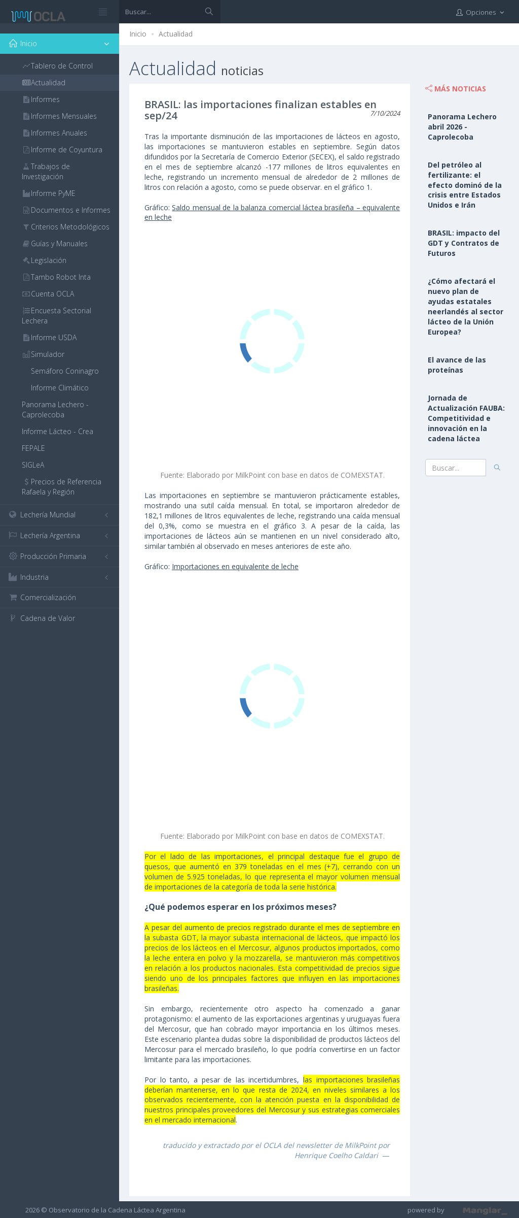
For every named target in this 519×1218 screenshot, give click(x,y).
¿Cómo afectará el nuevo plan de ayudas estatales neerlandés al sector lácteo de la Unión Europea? (465, 306)
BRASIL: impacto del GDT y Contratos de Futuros (464, 243)
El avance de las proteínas (457, 365)
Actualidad (176, 34)
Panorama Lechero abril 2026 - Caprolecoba (462, 127)
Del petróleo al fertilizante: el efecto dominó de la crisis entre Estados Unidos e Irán (465, 185)
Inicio (137, 34)
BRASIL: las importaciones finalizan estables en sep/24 (260, 109)
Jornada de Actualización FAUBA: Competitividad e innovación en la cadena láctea (466, 418)
